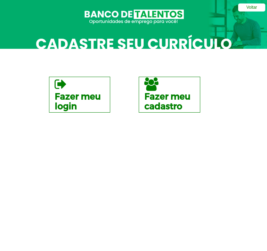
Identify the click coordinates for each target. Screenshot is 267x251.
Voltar (251, 7)
